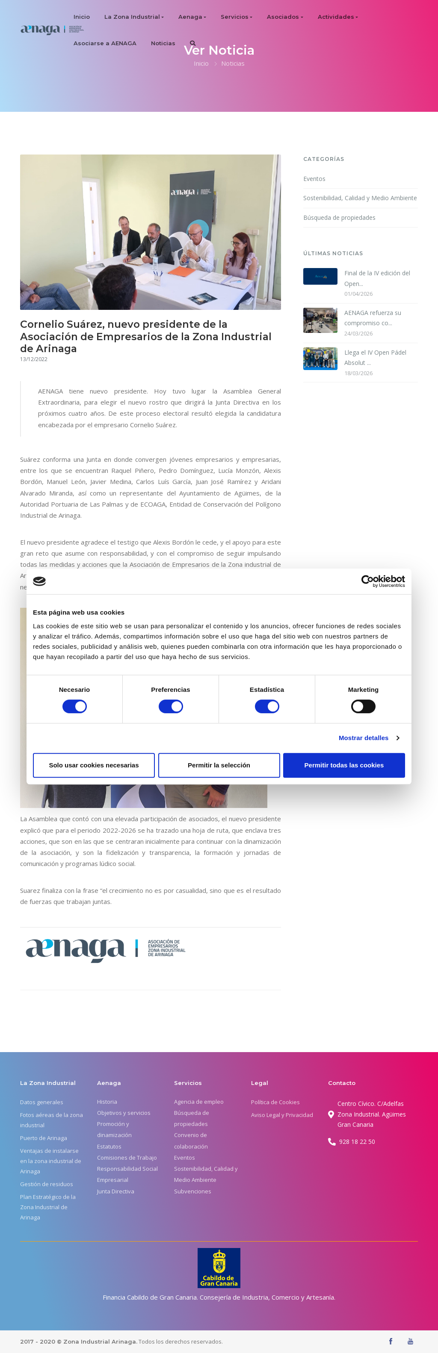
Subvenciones (192, 1191)
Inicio (82, 16)
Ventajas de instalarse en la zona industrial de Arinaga (50, 1161)
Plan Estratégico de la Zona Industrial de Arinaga (48, 1207)
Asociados (283, 16)
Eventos (314, 179)
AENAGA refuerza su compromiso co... (372, 318)
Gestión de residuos (46, 1184)
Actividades (336, 16)
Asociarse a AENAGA (105, 43)
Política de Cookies (275, 1102)
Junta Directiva (115, 1191)
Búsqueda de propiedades (339, 217)
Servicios (235, 16)
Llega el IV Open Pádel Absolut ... (375, 357)
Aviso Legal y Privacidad (282, 1115)
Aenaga (190, 16)
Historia (107, 1101)
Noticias (163, 43)
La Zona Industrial (132, 16)
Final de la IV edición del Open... (377, 278)
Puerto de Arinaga (43, 1138)
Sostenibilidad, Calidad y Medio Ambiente (360, 198)
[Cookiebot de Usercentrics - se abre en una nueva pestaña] (367, 581)
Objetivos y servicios (124, 1113)
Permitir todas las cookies (344, 765)
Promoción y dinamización (114, 1129)
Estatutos (109, 1146)
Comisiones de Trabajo (127, 1157)
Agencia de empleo (199, 1101)
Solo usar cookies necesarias (94, 765)
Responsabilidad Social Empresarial (127, 1174)
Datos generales (41, 1102)
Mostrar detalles (364, 737)
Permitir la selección (219, 765)
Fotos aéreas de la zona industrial (51, 1120)
